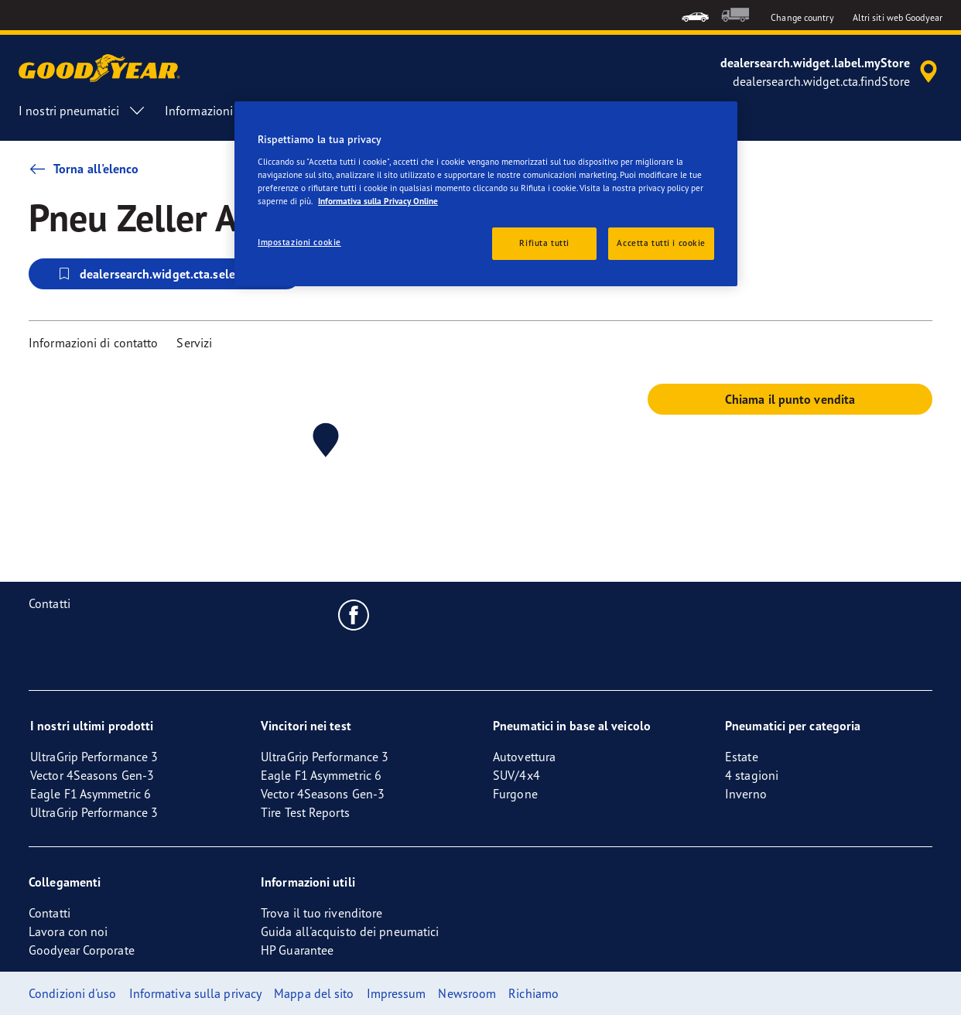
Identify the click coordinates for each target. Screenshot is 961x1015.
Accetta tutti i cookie (661, 243)
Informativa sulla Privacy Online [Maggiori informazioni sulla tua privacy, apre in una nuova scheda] (378, 201)
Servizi (194, 342)
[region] (485, 193)
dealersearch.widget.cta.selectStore (165, 274)
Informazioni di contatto (93, 342)
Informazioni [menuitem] (212, 110)
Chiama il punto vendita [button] (790, 399)
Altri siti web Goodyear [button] (897, 17)
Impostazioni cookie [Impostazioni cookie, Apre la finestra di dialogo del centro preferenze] (299, 242)
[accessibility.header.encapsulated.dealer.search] (831, 72)
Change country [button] (802, 17)
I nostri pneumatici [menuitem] (82, 110)
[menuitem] (695, 15)
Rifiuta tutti (544, 243)
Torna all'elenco (84, 168)
